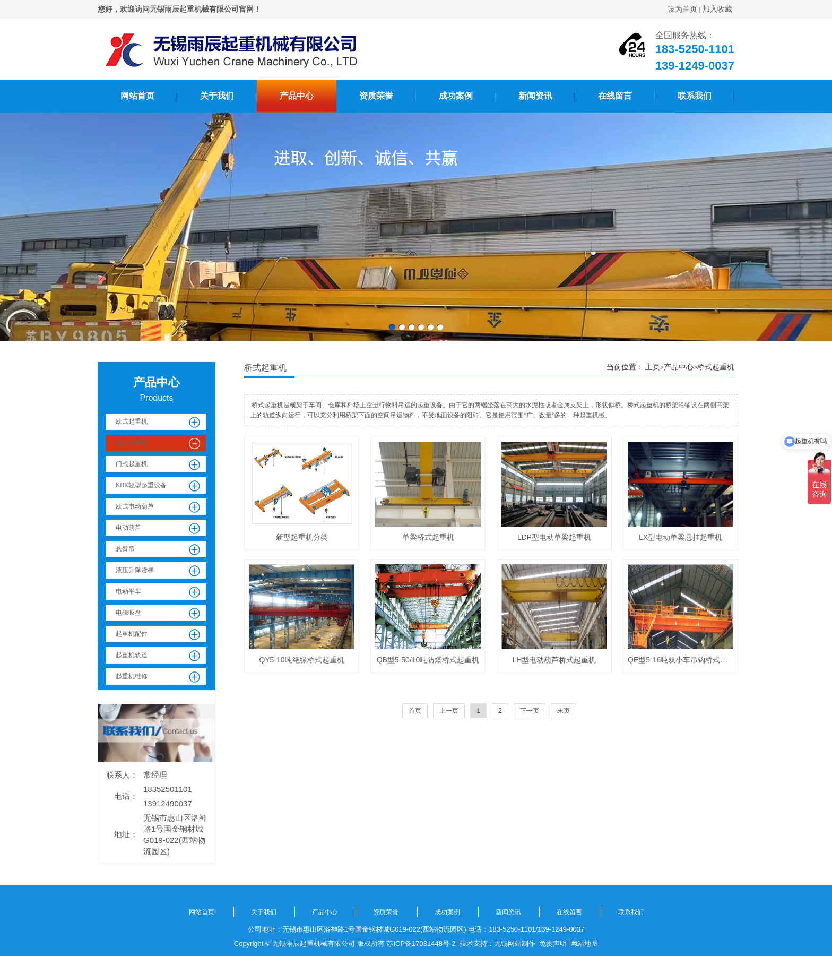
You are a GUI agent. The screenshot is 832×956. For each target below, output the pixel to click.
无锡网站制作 (514, 944)
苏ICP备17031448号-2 (420, 944)
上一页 (448, 710)
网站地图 (584, 944)
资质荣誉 (376, 95)
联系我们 (695, 95)
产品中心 (297, 95)
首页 (415, 710)
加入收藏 (717, 9)
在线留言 (615, 95)
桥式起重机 (715, 367)
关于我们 (217, 95)
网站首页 (137, 95)
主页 (652, 367)
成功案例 (456, 95)
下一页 (529, 710)
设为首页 (682, 9)
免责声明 (553, 944)
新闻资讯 (535, 95)
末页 (563, 710)
